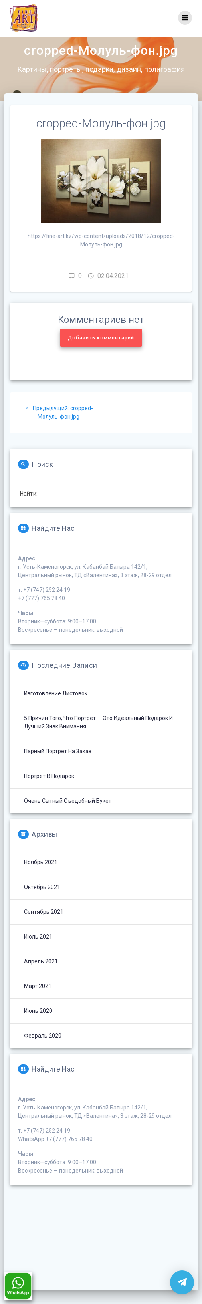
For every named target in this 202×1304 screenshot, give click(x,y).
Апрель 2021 (41, 975)
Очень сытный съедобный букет (67, 815)
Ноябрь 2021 (40, 876)
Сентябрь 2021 (43, 926)
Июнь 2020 (38, 1025)
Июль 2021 (38, 950)
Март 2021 (37, 1000)
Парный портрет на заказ (57, 765)
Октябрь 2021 (42, 901)
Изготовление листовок (55, 707)
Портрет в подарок (49, 790)
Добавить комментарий (101, 352)
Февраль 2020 (42, 1049)
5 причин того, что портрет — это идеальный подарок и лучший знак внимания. (98, 736)
